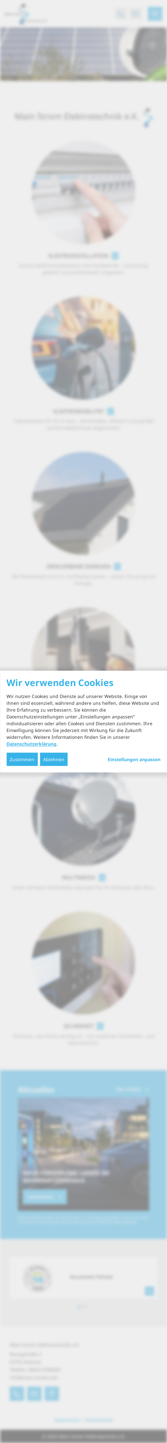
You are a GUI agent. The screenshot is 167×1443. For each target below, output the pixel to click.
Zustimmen (22, 759)
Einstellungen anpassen (134, 759)
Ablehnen (53, 759)
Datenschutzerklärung (31, 744)
